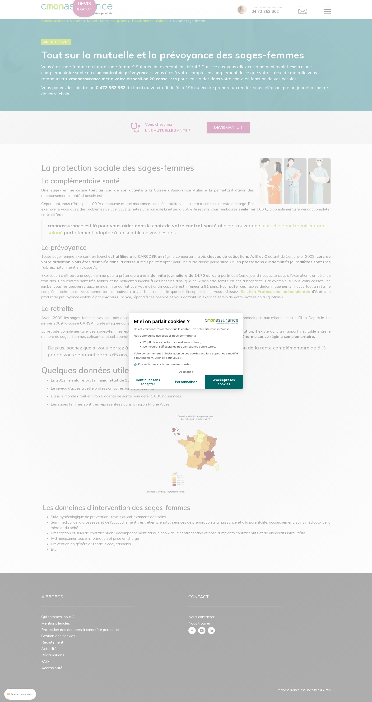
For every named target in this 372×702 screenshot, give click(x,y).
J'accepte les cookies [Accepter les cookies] (224, 382)
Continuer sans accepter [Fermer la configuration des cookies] (148, 382)
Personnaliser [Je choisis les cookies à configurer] (186, 382)
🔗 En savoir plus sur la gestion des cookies (162, 364)
